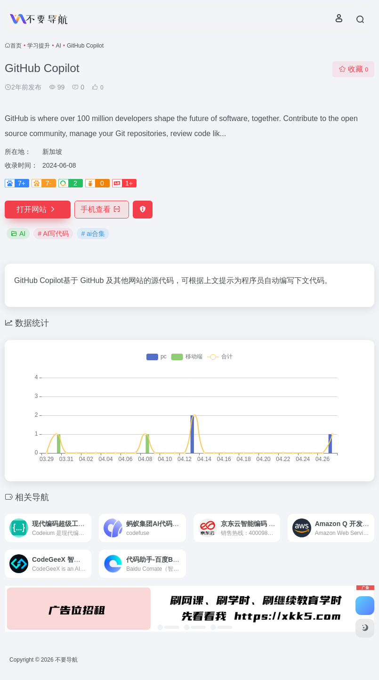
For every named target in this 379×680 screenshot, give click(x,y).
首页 (16, 45)
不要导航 (66, 659)
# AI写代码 (53, 233)
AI (58, 45)
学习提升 (38, 45)
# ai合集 (93, 233)
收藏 (353, 69)
